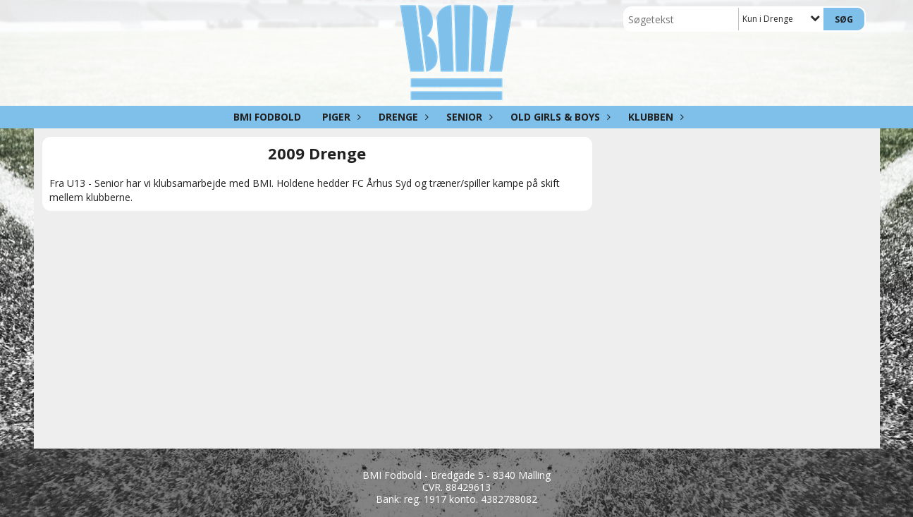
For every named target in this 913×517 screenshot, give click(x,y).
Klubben (654, 116)
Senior (467, 116)
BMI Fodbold (267, 116)
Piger (339, 116)
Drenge (402, 116)
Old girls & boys (558, 116)
